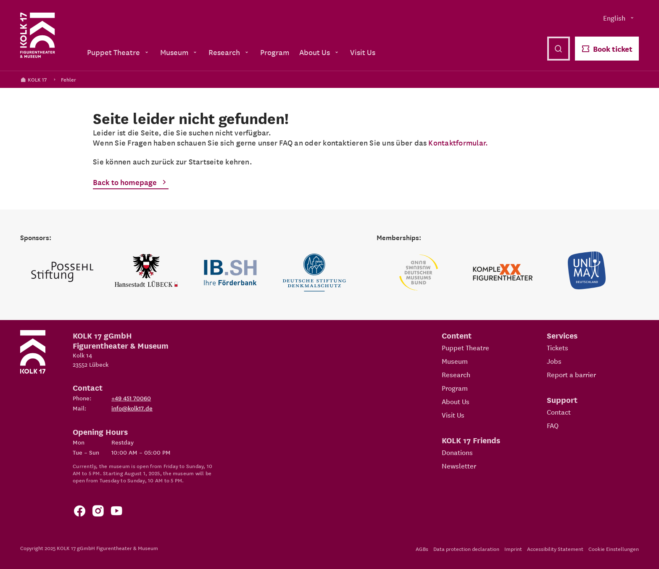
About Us (455, 401)
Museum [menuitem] (179, 52)
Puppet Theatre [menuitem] (118, 52)
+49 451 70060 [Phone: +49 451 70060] (131, 397)
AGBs (422, 549)
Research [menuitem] (229, 52)
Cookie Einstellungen (613, 549)
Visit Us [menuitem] (362, 52)
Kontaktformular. (458, 142)
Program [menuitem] (274, 52)
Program (455, 388)
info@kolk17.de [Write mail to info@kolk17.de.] (132, 408)
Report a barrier (571, 374)
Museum (455, 361)
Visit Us (453, 415)
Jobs (554, 361)
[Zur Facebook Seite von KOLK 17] (79, 512)
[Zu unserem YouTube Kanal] (116, 512)
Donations (457, 452)
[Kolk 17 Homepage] (37, 35)
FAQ (553, 425)
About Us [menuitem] (319, 52)
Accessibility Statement (555, 549)
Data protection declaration (466, 549)
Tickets (557, 347)
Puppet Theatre (465, 347)
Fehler (68, 79)
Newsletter (459, 465)
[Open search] (558, 49)
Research (456, 374)
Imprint (513, 549)
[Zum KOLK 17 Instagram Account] (98, 512)
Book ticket (607, 48)
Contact (559, 412)
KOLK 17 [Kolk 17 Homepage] (33, 79)
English (619, 18)
